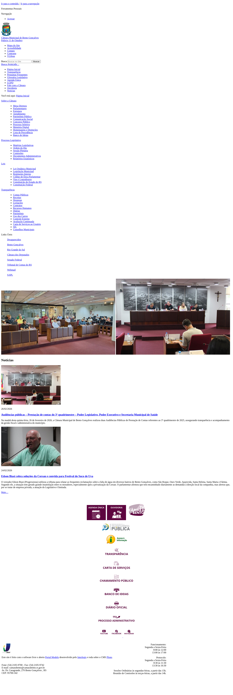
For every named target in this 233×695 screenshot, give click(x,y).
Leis (3, 163)
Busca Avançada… (10, 64)
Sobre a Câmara (8, 101)
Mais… (4, 492)
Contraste (11, 53)
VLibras (11, 56)
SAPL (10, 275)
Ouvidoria (12, 88)
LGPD (10, 82)
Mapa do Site (13, 45)
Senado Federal (14, 260)
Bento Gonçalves (15, 244)
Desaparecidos (14, 239)
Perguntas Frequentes (17, 74)
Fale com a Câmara (16, 85)
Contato (11, 51)
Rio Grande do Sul (16, 249)
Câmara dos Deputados (18, 254)
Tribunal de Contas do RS (19, 265)
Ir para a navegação (30, 3)
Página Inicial (13, 69)
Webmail (11, 270)
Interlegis (81, 657)
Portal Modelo (52, 657)
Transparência (14, 72)
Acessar (11, 19)
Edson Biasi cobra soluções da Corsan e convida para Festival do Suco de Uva (47, 476)
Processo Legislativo (11, 140)
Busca (4, 61)
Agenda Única (14, 80)
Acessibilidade (14, 48)
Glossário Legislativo (17, 77)
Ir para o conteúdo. (10, 3)
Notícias (11, 90)
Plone (109, 657)
